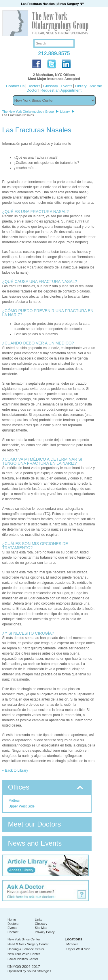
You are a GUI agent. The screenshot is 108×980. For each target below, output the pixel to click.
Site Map (41, 927)
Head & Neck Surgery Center (27, 944)
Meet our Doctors (34, 824)
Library (81, 86)
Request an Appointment (60, 90)
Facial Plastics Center (22, 959)
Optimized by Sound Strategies (29, 971)
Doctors (33, 86)
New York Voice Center (23, 954)
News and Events (35, 843)
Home (11, 919)
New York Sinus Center (23, 939)
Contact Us (15, 86)
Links (38, 919)
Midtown (15, 801)
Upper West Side (22, 806)
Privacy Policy (44, 932)
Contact (12, 932)
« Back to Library (15, 770)
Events (66, 86)
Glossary (50, 86)
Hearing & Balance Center (25, 949)
